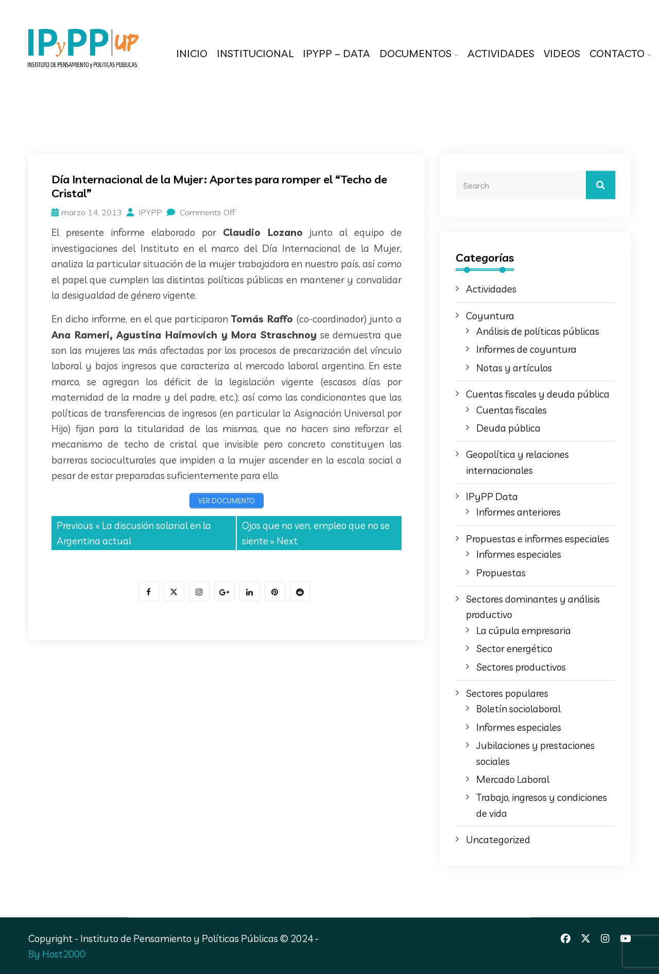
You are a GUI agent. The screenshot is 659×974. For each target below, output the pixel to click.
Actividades (491, 289)
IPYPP (144, 212)
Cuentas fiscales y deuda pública (538, 394)
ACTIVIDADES (500, 53)
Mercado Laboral (512, 779)
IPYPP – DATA (336, 53)
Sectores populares (507, 693)
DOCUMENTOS (415, 53)
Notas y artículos (514, 368)
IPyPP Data (492, 496)
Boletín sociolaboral (518, 709)
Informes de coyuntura (526, 349)
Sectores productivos (521, 667)
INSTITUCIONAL (255, 53)
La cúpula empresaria (523, 630)
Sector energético (514, 648)
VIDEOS (562, 53)
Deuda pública (508, 428)
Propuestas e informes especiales (537, 539)
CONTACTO (617, 53)
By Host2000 (56, 954)
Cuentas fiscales (511, 410)
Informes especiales (518, 554)
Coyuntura (490, 316)
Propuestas (501, 573)
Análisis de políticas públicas (537, 331)
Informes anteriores (518, 512)
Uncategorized (498, 839)
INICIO (191, 53)
